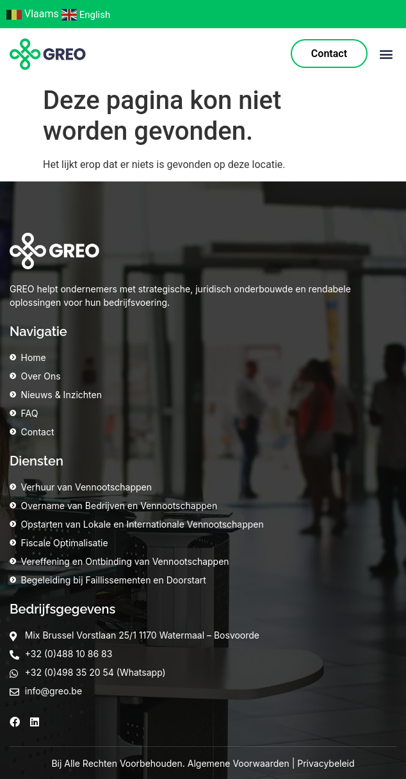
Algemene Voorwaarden (238, 763)
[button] (385, 54)
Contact (329, 53)
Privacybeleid (325, 763)
